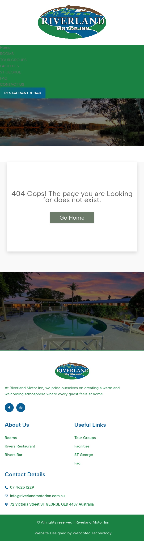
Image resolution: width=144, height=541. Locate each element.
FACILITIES (9, 66)
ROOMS (7, 53)
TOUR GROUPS (13, 60)
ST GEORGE (10, 72)
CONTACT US (12, 84)
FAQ (3, 78)
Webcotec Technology (92, 533)
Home (5, 47)
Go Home (71, 217)
